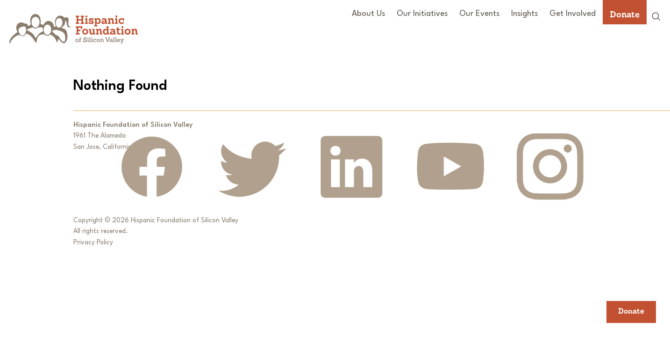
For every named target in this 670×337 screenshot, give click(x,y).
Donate (625, 14)
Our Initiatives (422, 14)
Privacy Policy (93, 242)
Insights (524, 14)
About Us (368, 14)
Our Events (479, 14)
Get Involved (572, 14)
